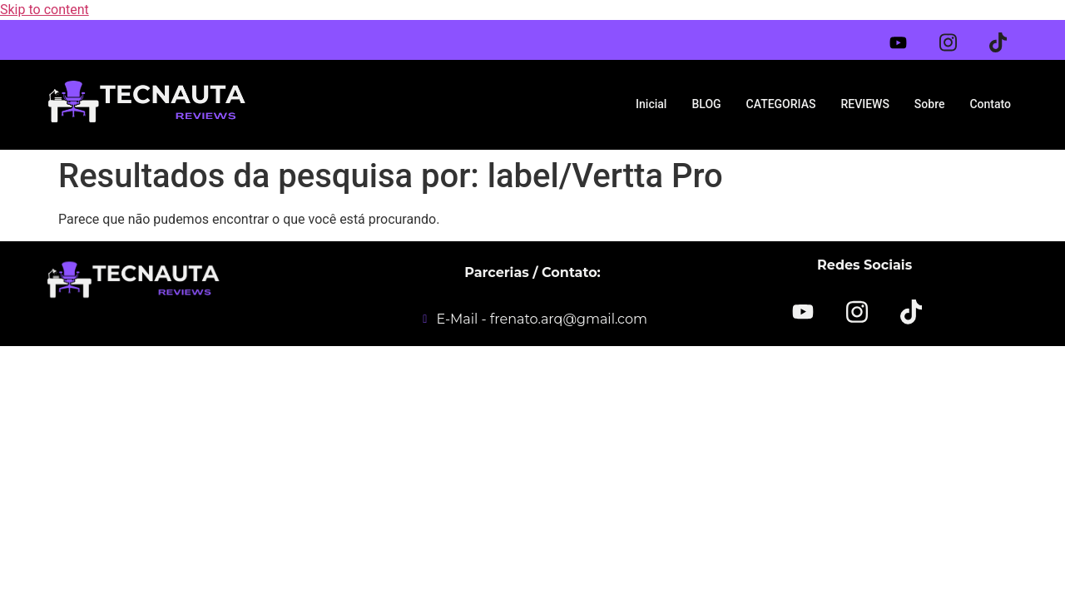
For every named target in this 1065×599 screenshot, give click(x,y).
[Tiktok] (1008, 36)
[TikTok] (910, 310)
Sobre (929, 104)
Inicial (651, 104)
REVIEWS (864, 104)
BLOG (706, 104)
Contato (990, 104)
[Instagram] (958, 36)
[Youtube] (908, 38)
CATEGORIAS (781, 104)
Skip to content (44, 9)
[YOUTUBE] (803, 312)
